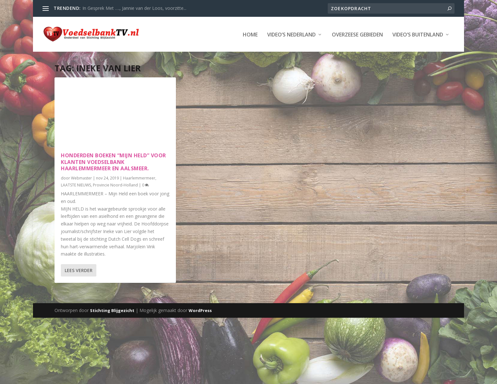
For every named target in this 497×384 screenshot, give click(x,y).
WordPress (200, 310)
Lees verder (79, 270)
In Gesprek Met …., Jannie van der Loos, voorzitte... (134, 8)
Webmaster (81, 177)
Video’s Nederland (291, 34)
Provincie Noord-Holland (115, 184)
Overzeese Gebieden (357, 34)
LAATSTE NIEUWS (76, 184)
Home (250, 34)
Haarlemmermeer (139, 177)
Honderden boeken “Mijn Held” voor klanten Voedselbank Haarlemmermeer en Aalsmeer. (113, 161)
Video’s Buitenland (417, 34)
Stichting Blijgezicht (112, 310)
